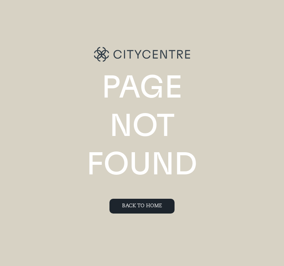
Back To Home (142, 206)
